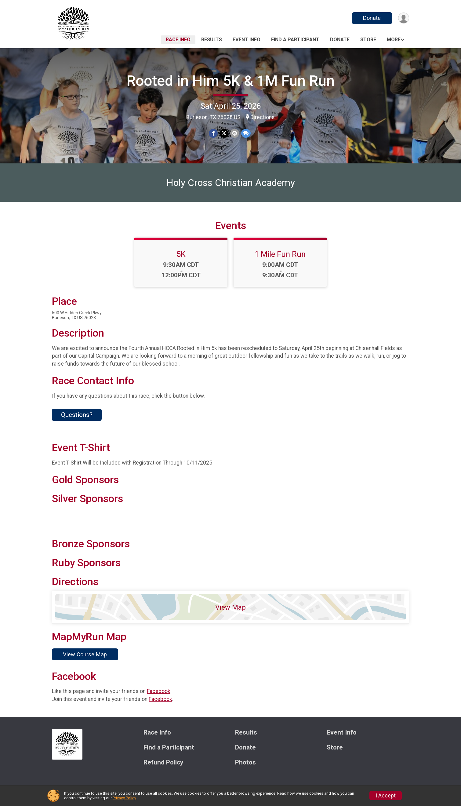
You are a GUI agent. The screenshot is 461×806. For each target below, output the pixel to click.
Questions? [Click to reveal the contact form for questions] (77, 415)
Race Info (178, 39)
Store (368, 39)
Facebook (158, 692)
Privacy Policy (124, 798)
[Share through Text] (245, 133)
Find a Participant (295, 39)
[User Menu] (403, 18)
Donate (372, 18)
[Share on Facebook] (213, 133)
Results (211, 39)
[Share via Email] (234, 133)
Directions (262, 117)
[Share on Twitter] (224, 133)
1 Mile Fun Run (280, 255)
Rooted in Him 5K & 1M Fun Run (231, 80)
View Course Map (85, 655)
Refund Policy (163, 763)
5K (181, 255)
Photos (245, 763)
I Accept (386, 796)
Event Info (246, 39)
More (394, 39)
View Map (230, 608)
